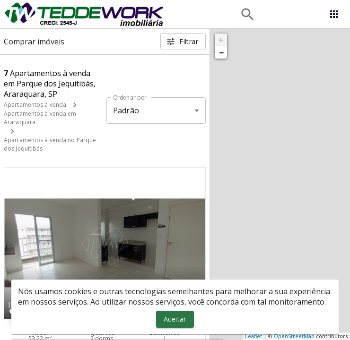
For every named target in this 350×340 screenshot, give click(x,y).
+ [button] (221, 39)
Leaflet (253, 336)
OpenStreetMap (294, 336)
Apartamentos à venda (35, 105)
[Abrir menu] (334, 14)
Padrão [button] (126, 110)
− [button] (221, 52)
